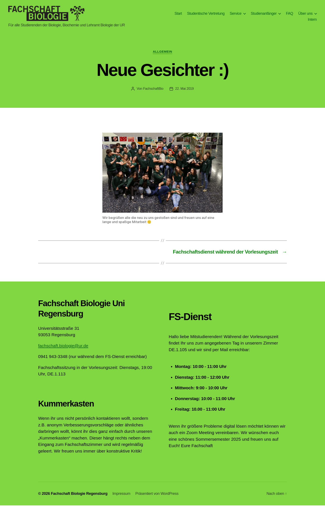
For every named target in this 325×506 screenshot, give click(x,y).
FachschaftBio (153, 89)
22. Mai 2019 (184, 89)
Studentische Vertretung (206, 14)
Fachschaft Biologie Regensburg (79, 494)
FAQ (289, 14)
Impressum (121, 494)
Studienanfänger (264, 14)
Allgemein (162, 52)
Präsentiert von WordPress (156, 494)
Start (178, 14)
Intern (312, 20)
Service (235, 14)
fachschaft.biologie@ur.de (63, 346)
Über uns (305, 14)
